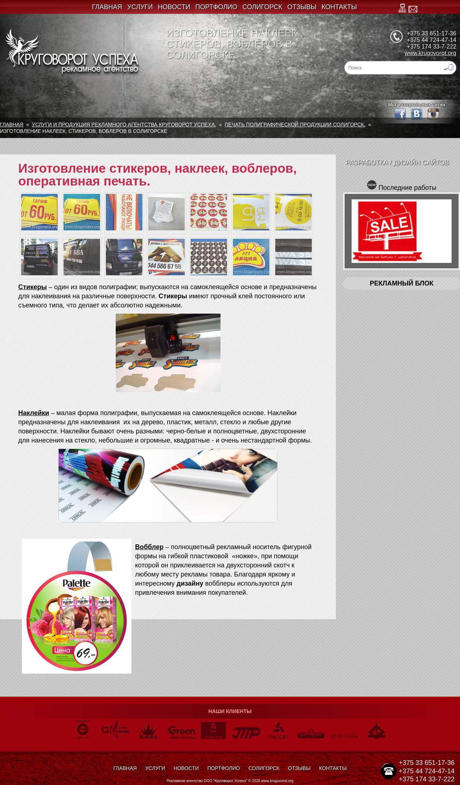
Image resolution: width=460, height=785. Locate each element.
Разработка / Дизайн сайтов (397, 162)
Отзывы (302, 7)
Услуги (140, 7)
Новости (174, 7)
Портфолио (216, 7)
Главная (107, 7)
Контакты (339, 7)
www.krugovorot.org (430, 53)
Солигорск (262, 7)
